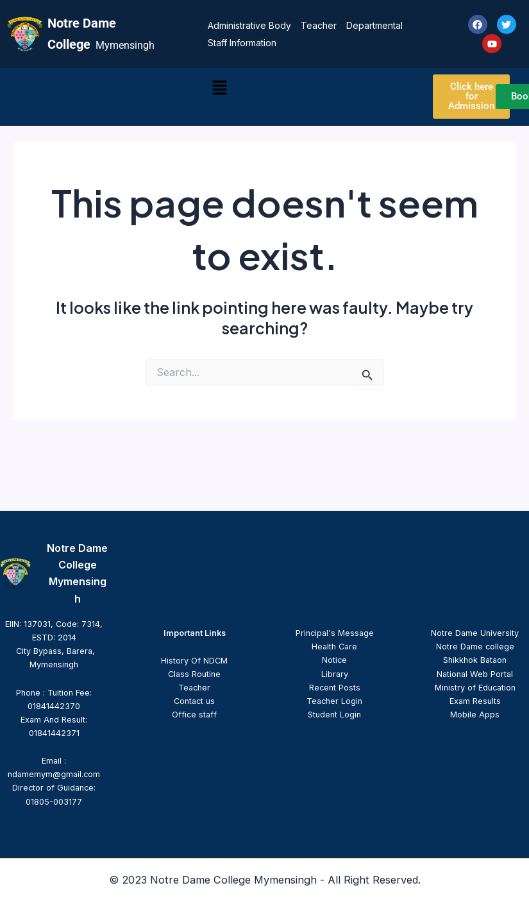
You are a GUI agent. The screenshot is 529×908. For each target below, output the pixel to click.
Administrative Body (249, 25)
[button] (219, 88)
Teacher (319, 25)
